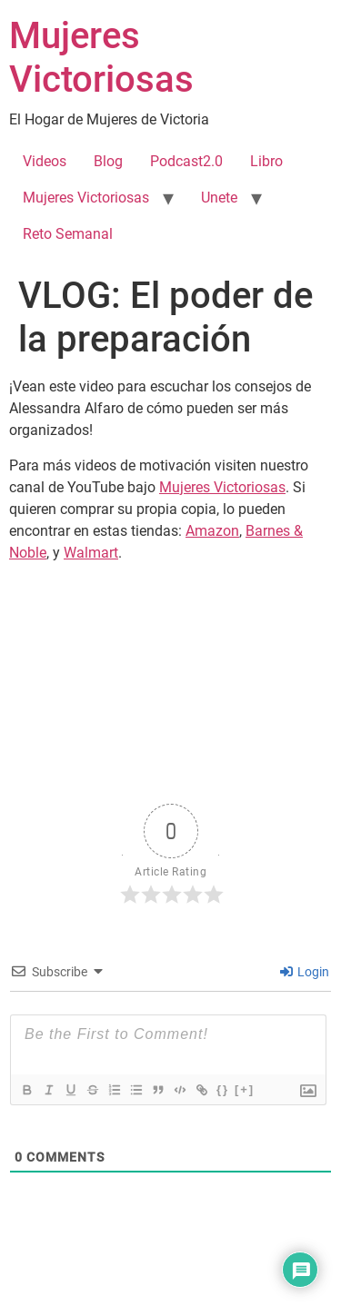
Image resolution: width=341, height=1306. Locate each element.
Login (304, 972)
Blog (108, 161)
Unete (219, 197)
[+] (245, 1089)
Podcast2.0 (186, 161)
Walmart (91, 552)
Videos (44, 161)
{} (222, 1089)
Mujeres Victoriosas (101, 58)
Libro (266, 161)
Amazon (212, 530)
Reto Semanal (68, 233)
